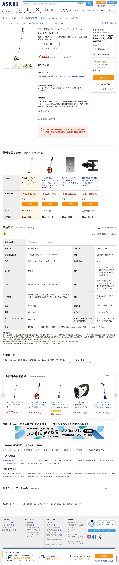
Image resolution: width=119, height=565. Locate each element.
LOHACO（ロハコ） (74, 522)
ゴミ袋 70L (57, 504)
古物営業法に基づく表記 (54, 536)
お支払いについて (8, 527)
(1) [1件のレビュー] (62, 411)
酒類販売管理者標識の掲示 (54, 541)
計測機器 (13, 18)
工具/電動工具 (49, 474)
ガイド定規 (55, 450)
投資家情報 (29, 525)
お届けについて (8, 525)
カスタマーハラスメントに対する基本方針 (32, 531)
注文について (7, 522)
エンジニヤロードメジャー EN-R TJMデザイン (63, 18)
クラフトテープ (43, 504)
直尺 (45, 450)
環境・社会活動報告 (32, 527)
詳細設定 (80, 3)
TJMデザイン (14, 23)
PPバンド (82, 504)
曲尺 (38, 450)
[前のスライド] (3, 395)
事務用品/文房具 (9, 460)
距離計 (43, 18)
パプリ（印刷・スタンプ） (75, 531)
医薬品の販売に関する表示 (54, 545)
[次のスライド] (116, 395)
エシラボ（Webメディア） (75, 538)
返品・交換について (9, 530)
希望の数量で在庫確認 (101, 32)
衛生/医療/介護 (53, 463)
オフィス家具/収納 (106, 460)
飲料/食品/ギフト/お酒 (36, 463)
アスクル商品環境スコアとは (104, 234)
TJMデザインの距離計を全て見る (32, 23)
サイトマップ (50, 522)
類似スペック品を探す (33, 153)
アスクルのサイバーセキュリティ (32, 536)
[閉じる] (115, 548)
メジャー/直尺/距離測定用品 (28, 18)
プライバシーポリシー (54, 527)
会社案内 (29, 522)
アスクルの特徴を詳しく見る (104, 561)
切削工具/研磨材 (65, 474)
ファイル (22, 460)
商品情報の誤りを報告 (25, 228)
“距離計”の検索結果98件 (37, 377)
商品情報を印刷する (107, 23)
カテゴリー (6, 11)
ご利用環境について (53, 530)
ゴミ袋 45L (69, 504)
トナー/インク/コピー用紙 (39, 460)
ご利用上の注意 (52, 532)
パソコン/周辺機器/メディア (63, 460)
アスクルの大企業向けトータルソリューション (75, 543)
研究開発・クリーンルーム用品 (97, 474)
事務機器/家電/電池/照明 (86, 460)
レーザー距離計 (78, 450)
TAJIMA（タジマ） (58, 23)
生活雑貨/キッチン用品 (15, 463)
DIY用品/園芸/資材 (63, 477)
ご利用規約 (50, 525)
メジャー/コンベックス (11, 450)
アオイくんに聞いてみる (101, 530)
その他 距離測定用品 (96, 450)
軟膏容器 (29, 504)
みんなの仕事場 (73, 534)
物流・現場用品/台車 (33, 474)
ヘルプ (113, 6)
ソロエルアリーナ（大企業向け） (76, 526)
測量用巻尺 (28, 450)
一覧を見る (35, 488)
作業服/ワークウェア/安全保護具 (40, 477)
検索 (89, 3)
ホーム (5, 18)
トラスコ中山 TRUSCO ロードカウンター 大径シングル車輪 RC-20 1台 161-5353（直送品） (50, 183)
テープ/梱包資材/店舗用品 (12, 474)
